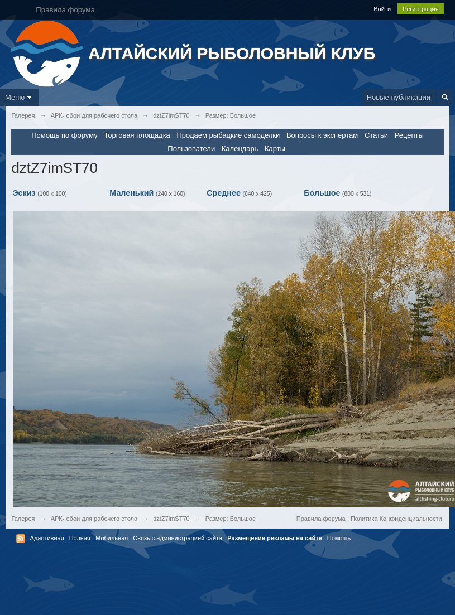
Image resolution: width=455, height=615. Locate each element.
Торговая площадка (137, 135)
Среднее (224, 192)
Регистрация (420, 9)
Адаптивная (47, 538)
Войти (382, 9)
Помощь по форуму (64, 135)
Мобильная (111, 538)
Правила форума (321, 518)
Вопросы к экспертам (322, 135)
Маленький (131, 192)
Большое (322, 192)
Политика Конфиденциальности (396, 518)
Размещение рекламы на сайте (274, 538)
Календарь (240, 148)
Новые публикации (398, 97)
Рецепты (409, 135)
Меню (19, 97)
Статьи (376, 135)
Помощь (339, 538)
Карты (275, 148)
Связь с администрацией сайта (177, 538)
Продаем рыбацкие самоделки (228, 135)
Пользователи (191, 148)
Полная (79, 538)
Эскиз (23, 192)
